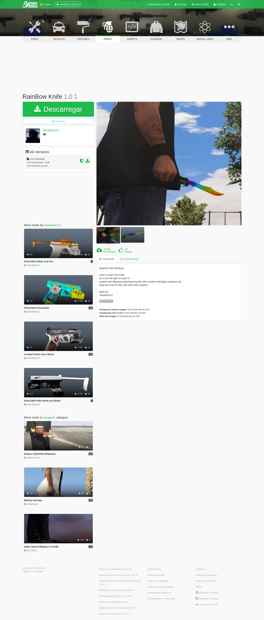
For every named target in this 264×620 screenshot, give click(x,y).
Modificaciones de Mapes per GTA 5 (118, 608)
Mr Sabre (32, 550)
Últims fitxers (154, 569)
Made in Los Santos (33, 571)
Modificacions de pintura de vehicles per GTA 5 (120, 583)
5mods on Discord (207, 604)
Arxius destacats (156, 575)
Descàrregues (110, 252)
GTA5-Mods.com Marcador (161, 598)
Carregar (181, 4)
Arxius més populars (158, 581)
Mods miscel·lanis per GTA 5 (114, 613)
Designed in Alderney (34, 568)
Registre (219, 4)
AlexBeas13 (51, 130)
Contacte (200, 569)
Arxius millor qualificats (159, 592)
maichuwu (32, 504)
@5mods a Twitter (207, 592)
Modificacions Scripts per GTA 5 (115, 596)
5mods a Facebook (207, 598)
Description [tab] (106, 259)
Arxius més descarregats (160, 587)
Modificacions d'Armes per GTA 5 (116, 590)
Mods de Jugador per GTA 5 (113, 602)
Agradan (128, 252)
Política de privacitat (206, 575)
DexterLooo (33, 457)
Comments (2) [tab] (129, 259)
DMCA (199, 587)
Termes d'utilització (206, 581)
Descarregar (58, 109)
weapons (49, 417)
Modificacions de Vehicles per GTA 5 (118, 575)
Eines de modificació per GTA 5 (115, 569)
